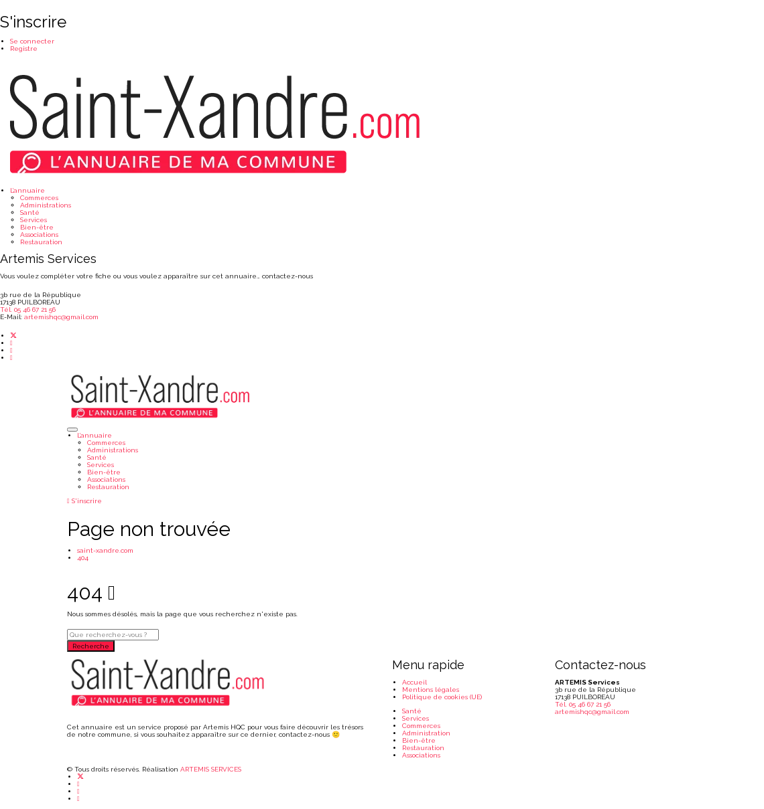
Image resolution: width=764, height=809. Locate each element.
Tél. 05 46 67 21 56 (28, 309)
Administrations (45, 205)
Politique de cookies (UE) (442, 697)
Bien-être (37, 227)
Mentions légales (430, 689)
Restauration (41, 242)
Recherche (90, 646)
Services (33, 219)
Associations (39, 234)
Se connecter (32, 41)
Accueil (414, 682)
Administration (426, 733)
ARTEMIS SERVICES (210, 769)
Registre (24, 48)
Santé (30, 212)
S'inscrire (84, 501)
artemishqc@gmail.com (61, 317)
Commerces (39, 197)
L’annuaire (27, 190)
